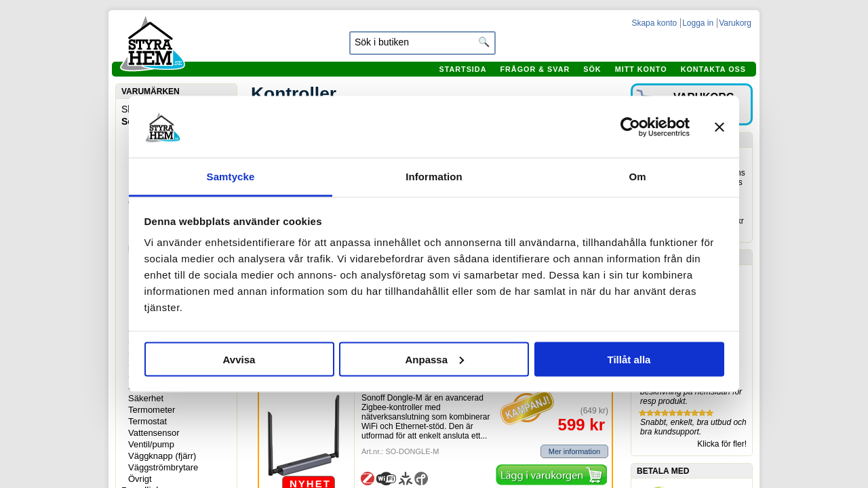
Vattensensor (154, 433)
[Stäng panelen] (719, 126)
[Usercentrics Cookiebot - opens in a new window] (630, 127)
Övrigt (140, 479)
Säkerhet (145, 398)
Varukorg (735, 23)
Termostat (147, 421)
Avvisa (239, 359)
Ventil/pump (151, 444)
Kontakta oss (713, 69)
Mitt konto (641, 69)
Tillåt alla (629, 359)
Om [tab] (637, 176)
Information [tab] (434, 176)
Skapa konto (654, 23)
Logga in (697, 23)
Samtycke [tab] (231, 176)
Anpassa (434, 359)
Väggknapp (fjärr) (162, 456)
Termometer (151, 410)
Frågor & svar (535, 69)
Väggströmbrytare (163, 467)
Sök (592, 69)
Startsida (462, 69)
